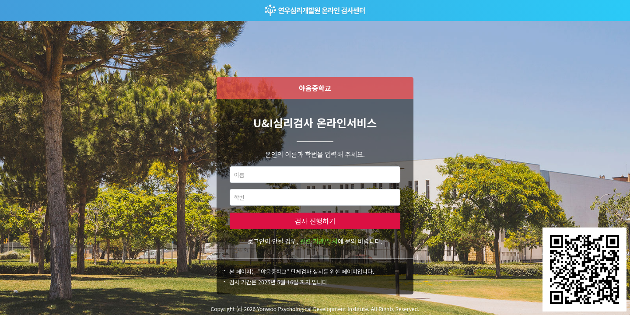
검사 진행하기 (315, 221)
